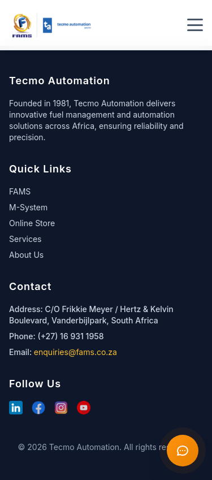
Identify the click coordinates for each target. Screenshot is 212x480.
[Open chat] (182, 450)
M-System (28, 207)
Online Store (32, 223)
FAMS (20, 191)
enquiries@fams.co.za (75, 352)
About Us (26, 255)
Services (25, 239)
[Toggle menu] (195, 25)
